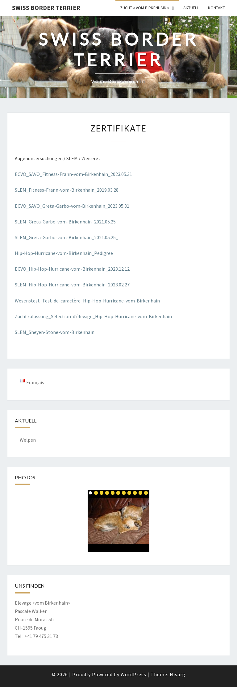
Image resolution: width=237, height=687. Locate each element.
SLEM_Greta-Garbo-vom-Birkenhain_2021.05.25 (65, 222)
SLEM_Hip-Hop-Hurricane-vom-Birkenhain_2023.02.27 (72, 284)
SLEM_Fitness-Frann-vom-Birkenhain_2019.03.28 (66, 190)
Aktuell (191, 7)
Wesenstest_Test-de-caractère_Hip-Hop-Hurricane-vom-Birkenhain (87, 301)
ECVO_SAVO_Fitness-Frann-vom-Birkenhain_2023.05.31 (73, 174)
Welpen (28, 440)
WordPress (133, 674)
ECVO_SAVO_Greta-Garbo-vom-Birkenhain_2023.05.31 (72, 206)
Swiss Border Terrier (46, 7)
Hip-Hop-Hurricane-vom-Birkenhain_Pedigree (64, 253)
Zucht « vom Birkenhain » (144, 7)
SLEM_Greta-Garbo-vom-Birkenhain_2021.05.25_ (66, 237)
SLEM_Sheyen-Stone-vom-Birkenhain (54, 332)
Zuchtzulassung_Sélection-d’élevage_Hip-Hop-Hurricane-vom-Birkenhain (93, 316)
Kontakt (216, 7)
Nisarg (177, 674)
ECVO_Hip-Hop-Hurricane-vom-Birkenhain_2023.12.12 (72, 269)
